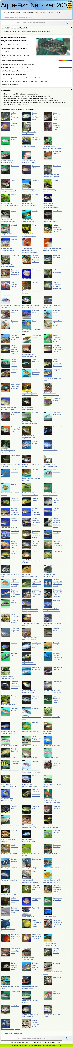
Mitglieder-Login (8, 17)
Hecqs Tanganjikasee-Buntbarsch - (31, 741)
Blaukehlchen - (10, 273)
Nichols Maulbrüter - (9, 849)
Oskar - (9, 285)
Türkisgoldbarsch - (29, 658)
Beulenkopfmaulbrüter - (50, 446)
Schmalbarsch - (32, 864)
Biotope (42, 12)
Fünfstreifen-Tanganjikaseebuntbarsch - (31, 767)
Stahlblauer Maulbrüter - (52, 656)
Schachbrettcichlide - (31, 461)
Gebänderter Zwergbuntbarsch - (31, 714)
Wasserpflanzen (33, 12)
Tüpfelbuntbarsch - (31, 620)
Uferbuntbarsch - (52, 324)
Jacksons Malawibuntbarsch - (30, 418)
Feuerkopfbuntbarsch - (52, 1011)
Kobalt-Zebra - (31, 646)
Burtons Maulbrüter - (31, 522)
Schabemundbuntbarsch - (30, 605)
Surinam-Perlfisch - (31, 512)
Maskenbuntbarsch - (29, 351)
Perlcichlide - (31, 544)
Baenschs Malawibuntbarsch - (31, 287)
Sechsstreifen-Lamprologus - (10, 766)
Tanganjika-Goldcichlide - (10, 753)
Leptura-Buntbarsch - (31, 1024)
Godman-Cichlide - (9, 363)
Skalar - (10, 901)
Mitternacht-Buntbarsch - (52, 285)
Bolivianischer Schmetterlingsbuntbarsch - (52, 687)
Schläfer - (52, 765)
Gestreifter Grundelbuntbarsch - (30, 475)
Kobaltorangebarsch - (8, 673)
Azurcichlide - (31, 912)
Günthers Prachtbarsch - (53, 349)
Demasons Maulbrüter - (9, 864)
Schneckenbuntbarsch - (29, 634)
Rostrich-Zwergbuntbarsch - (30, 216)
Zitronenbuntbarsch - (29, 157)
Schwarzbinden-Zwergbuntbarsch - (50, 201)
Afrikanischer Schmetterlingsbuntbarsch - (52, 171)
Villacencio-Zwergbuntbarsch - (9, 230)
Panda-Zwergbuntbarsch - (29, 230)
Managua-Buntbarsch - (31, 793)
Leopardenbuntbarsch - (8, 795)
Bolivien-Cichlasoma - (31, 373)
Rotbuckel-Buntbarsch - (10, 512)
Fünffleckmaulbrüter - (30, 489)
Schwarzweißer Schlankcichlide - (53, 593)
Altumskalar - (31, 889)
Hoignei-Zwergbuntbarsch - (8, 216)
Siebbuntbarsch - (10, 387)
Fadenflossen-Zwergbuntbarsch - (52, 216)
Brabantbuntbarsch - (10, 983)
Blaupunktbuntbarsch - (29, 128)
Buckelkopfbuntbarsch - (8, 926)
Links (30, 17)
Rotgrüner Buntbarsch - (10, 583)
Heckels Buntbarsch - (10, 116)
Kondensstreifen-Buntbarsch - (31, 302)
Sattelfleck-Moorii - (30, 967)
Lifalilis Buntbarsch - (10, 544)
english (69, 3)
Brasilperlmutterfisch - (50, 489)
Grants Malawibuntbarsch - (31, 326)
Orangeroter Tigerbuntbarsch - (52, 375)
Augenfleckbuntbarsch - (10, 571)
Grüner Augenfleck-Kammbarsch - (52, 363)
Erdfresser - (10, 911)
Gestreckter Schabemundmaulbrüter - (51, 605)
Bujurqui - (51, 502)
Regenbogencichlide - (29, 571)
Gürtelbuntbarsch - (10, 1025)
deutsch (70, 1)
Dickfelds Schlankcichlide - (31, 583)
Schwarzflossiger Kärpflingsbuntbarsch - (51, 796)
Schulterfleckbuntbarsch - (9, 404)
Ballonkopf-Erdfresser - (9, 523)
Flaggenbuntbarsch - (28, 432)
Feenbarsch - (31, 727)
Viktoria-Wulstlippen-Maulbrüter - (52, 523)
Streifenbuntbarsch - (51, 389)
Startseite (6, 12)
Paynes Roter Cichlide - (31, 534)
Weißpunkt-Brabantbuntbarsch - (52, 969)
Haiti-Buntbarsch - (52, 699)
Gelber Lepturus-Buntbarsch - (10, 349)
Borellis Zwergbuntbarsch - (50, 185)
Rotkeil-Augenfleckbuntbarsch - (31, 557)
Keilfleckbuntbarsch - (30, 983)
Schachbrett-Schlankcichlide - (53, 583)
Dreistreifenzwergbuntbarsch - (52, 244)
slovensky (69, 7)
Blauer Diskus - (52, 924)
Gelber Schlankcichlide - (10, 593)
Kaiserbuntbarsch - (10, 302)
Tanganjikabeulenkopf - (8, 446)
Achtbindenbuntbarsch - (30, 389)
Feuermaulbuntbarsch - (29, 954)
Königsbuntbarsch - (29, 822)
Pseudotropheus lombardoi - (52, 877)
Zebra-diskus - (31, 938)
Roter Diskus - (10, 938)
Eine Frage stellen (53, 12)
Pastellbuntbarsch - (7, 157)
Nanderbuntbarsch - (53, 142)
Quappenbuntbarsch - (50, 940)
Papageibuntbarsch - (49, 571)
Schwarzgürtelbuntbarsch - (30, 1011)
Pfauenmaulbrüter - (8, 781)
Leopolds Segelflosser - (52, 889)
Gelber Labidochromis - (10, 619)
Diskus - (31, 924)
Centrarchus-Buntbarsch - (31, 259)
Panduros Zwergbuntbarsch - (9, 244)
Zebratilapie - (52, 952)
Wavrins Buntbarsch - (52, 338)
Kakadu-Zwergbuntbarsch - (9, 200)
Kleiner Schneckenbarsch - (30, 877)
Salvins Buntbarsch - (10, 967)
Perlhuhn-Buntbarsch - (31, 141)
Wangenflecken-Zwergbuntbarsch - (30, 245)
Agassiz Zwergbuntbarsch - (8, 185)
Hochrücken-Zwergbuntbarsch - (31, 200)
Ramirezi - (9, 700)
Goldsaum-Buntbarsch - (52, 126)
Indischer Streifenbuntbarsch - (10, 489)
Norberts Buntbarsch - (52, 228)
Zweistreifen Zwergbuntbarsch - (30, 185)
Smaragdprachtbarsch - (50, 822)
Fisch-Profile (21, 12)
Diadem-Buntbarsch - (31, 116)
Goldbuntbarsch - (10, 954)
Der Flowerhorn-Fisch (28, 31)
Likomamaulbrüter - (29, 836)
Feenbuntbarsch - (52, 302)
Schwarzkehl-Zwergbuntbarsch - (10, 261)
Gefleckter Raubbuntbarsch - (9, 836)
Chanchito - (10, 338)
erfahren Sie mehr (56, 1045)
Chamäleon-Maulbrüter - (52, 849)
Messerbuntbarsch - (52, 461)
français (70, 5)
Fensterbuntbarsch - (30, 997)
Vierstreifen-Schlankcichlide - (31, 593)
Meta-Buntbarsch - (52, 116)
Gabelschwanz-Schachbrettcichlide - (10, 461)
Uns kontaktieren (21, 17)
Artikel (13, 12)
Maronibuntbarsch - (28, 404)
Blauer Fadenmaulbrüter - (30, 781)
